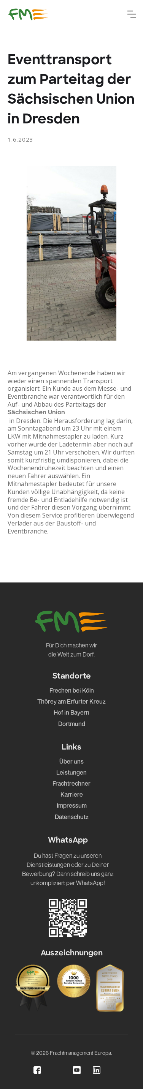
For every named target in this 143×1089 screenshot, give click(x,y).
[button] (131, 14)
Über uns (71, 761)
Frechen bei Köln (71, 690)
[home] (28, 14)
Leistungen (71, 772)
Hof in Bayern (71, 712)
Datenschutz (72, 817)
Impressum (72, 805)
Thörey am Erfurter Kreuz (71, 701)
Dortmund (71, 724)
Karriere (71, 794)
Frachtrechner (71, 783)
